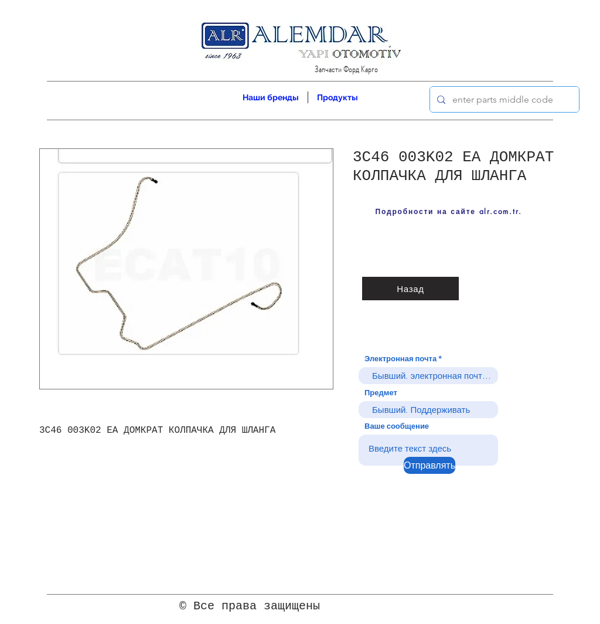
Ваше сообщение (396, 426)
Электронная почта (400, 358)
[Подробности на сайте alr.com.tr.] (448, 211)
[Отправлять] (429, 465)
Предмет (380, 392)
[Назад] (410, 288)
